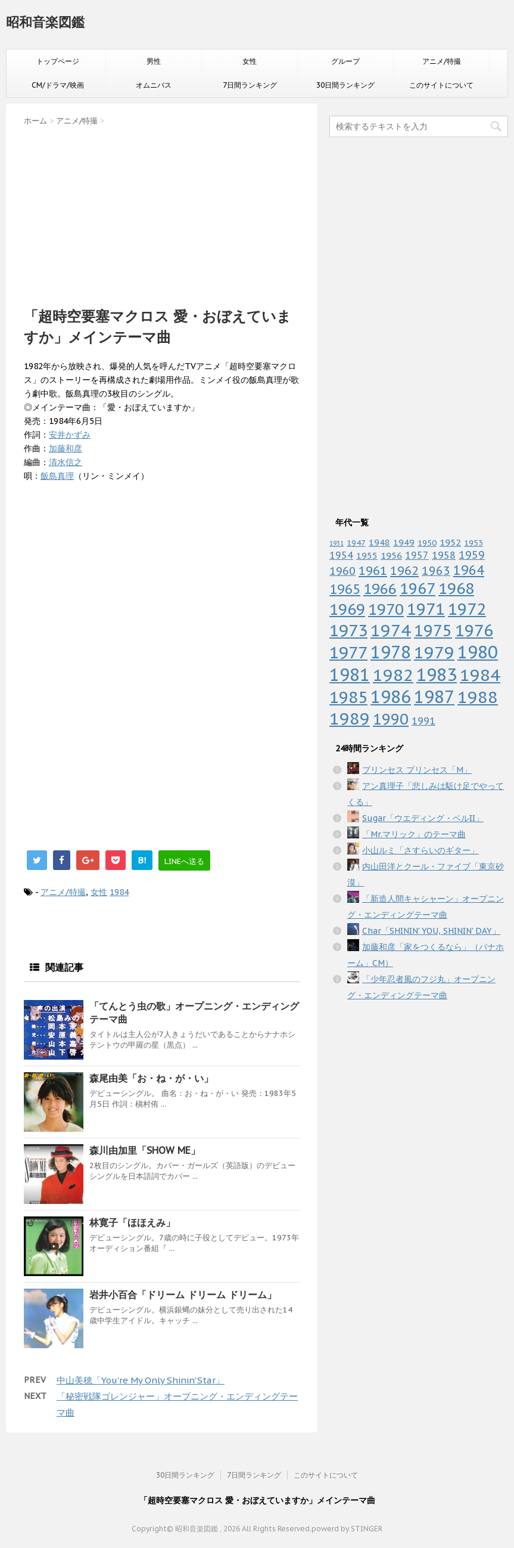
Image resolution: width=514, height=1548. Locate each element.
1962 (404, 570)
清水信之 (65, 462)
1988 (477, 697)
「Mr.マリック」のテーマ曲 (414, 834)
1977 (348, 652)
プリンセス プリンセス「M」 (417, 769)
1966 (380, 588)
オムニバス (154, 85)
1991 (423, 720)
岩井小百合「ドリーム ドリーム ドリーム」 (182, 1295)
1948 (379, 542)
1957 (417, 555)
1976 (474, 630)
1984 (119, 892)
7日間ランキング (250, 85)
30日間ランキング (345, 85)
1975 (433, 630)
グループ (345, 61)
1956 (391, 555)
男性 (154, 61)
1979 (434, 652)
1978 (390, 652)
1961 (373, 570)
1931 (336, 543)
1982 (393, 675)
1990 (391, 719)
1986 (390, 697)
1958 (444, 555)
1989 (349, 718)
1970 (386, 609)
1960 (342, 571)
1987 (434, 697)
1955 (367, 555)
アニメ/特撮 (441, 61)
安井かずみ (70, 434)
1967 (417, 588)
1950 (427, 542)
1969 (347, 609)
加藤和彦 (65, 448)
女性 (249, 61)
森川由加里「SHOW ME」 (144, 1150)
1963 (436, 570)
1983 (436, 674)
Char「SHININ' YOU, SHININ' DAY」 (431, 930)
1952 (450, 542)
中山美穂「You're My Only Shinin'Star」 (141, 1380)
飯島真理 (57, 475)
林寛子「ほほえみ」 (132, 1222)
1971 (426, 609)
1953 (473, 542)
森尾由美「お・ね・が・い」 (151, 1078)
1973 (348, 630)
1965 (344, 588)
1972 (467, 609)
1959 (472, 555)
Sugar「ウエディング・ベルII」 (423, 818)
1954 (341, 555)
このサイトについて (441, 85)
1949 (404, 542)
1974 (390, 630)
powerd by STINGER (346, 1528)
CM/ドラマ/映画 (58, 85)
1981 (349, 675)
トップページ (57, 61)
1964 (468, 570)
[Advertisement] (162, 212)
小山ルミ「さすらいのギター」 (420, 850)
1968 (456, 588)
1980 (477, 652)
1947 (356, 542)
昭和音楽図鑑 (45, 22)
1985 (348, 697)
